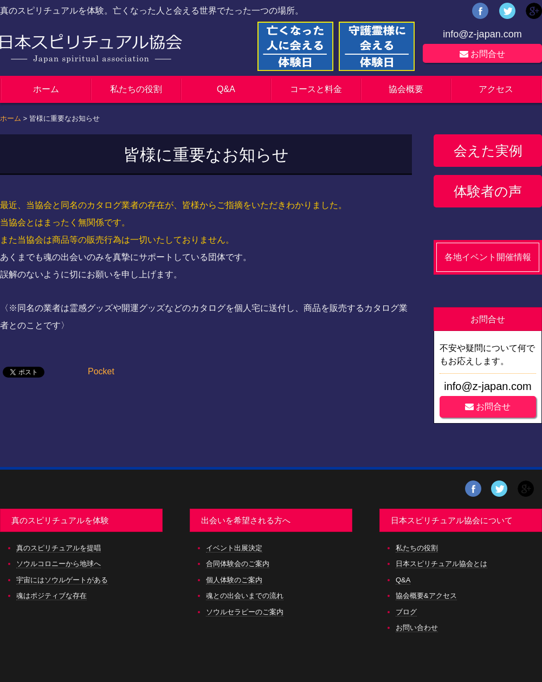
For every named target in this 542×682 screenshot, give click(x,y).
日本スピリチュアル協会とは (441, 564)
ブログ (406, 612)
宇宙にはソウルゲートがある (62, 580)
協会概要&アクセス (426, 596)
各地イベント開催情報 (487, 257)
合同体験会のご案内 (237, 564)
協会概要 (406, 89)
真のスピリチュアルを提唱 (58, 548)
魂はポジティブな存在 (51, 596)
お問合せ (482, 54)
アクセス (496, 89)
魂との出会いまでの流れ (244, 596)
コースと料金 (316, 89)
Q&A (226, 89)
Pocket (101, 371)
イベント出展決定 (234, 548)
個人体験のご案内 (234, 580)
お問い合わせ (417, 627)
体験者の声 (488, 191)
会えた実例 (488, 150)
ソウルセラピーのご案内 (244, 612)
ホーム (46, 89)
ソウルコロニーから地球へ (58, 564)
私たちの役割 (136, 89)
